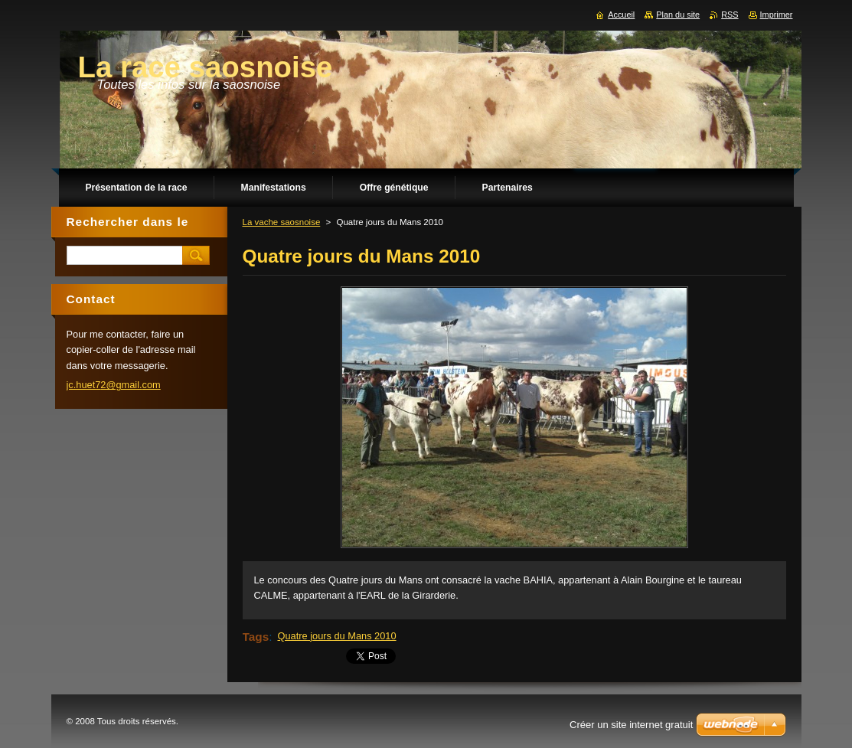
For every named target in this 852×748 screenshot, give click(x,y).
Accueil (621, 14)
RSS (729, 14)
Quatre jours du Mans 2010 (337, 636)
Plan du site (678, 14)
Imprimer (776, 14)
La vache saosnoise (282, 222)
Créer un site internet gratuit (631, 724)
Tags (256, 636)
